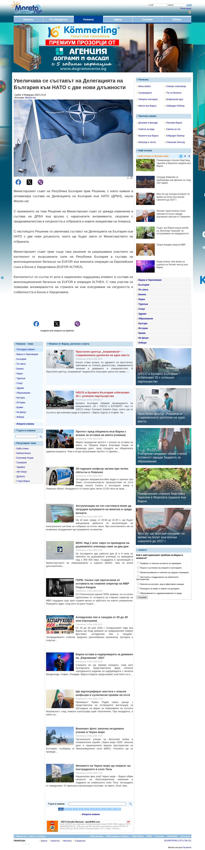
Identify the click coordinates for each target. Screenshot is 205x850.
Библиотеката (23, 453)
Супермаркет (144, 93)
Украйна (20, 467)
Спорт (19, 383)
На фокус (21, 412)
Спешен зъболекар (175, 86)
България (21, 359)
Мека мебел (144, 86)
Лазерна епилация (147, 99)
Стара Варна (23, 481)
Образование (23, 393)
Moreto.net (30, 97)
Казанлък (55, 841)
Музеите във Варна (147, 135)
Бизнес (20, 368)
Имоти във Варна (146, 106)
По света (21, 364)
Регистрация (186, 8)
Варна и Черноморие (27, 354)
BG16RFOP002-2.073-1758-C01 (177, 841)
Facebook (186, 847)
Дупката (20, 476)
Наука (19, 373)
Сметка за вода (145, 129)
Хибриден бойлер (174, 106)
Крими (19, 407)
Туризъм (20, 378)
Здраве (20, 388)
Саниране (21, 462)
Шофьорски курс (173, 99)
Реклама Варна (173, 122)
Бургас (43, 841)
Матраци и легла (146, 142)
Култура (20, 397)
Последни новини (25, 349)
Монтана (67, 841)
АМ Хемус (21, 471)
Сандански (79, 841)
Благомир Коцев (24, 458)
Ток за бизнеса (172, 93)
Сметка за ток (172, 129)
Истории (20, 402)
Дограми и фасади (147, 122)
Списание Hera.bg (174, 142)
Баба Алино (22, 448)
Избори (20, 417)
